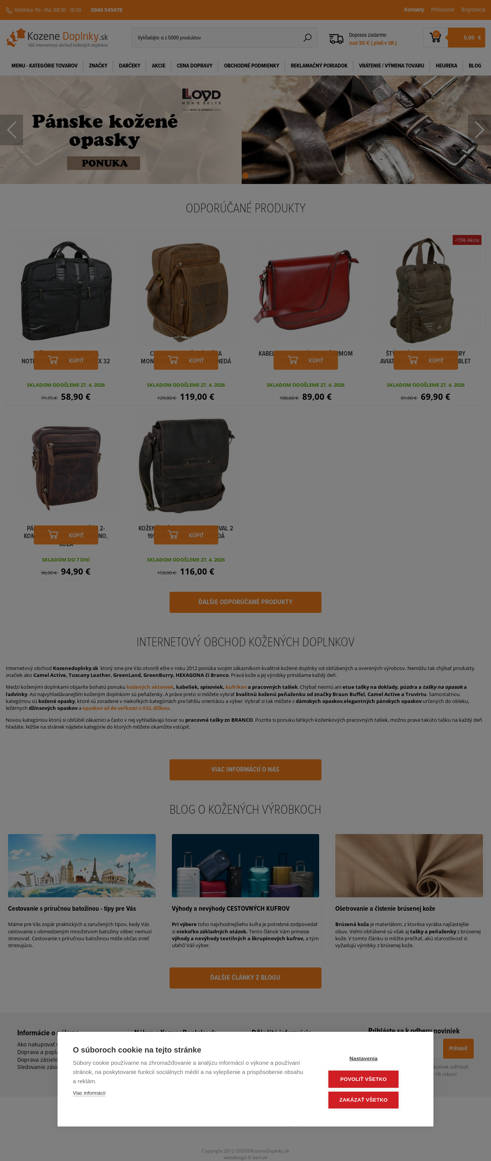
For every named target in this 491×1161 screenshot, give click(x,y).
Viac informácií (89, 1094)
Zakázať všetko (372, 1100)
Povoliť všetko (372, 1080)
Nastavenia (372, 1059)
